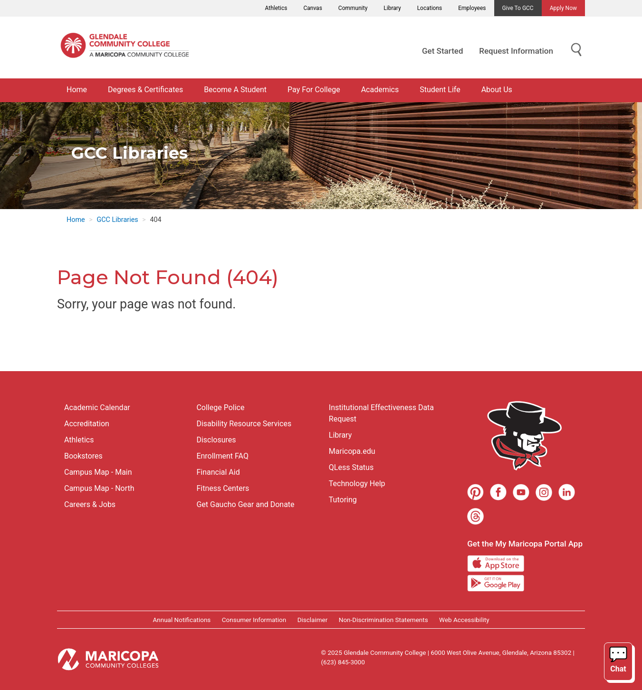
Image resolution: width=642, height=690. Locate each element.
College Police (220, 407)
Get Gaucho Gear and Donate (245, 504)
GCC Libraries (117, 220)
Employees (472, 8)
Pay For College (313, 89)
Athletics (276, 8)
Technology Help (357, 483)
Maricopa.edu (352, 451)
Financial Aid (218, 472)
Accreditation (86, 423)
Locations (429, 8)
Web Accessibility (464, 619)
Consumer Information (254, 619)
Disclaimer (312, 619)
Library (392, 8)
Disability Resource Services (243, 423)
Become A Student (235, 89)
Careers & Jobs (89, 504)
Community (352, 8)
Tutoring (343, 499)
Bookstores (83, 455)
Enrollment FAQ (222, 455)
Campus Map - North (99, 488)
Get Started (442, 51)
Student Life (440, 89)
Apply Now (563, 8)
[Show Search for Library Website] (576, 50)
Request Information (516, 51)
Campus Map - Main (98, 472)
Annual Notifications (182, 619)
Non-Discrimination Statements (383, 619)
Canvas (312, 8)
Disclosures (216, 439)
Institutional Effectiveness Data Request (381, 413)
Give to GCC (518, 8)
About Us (496, 89)
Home (77, 89)
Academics (380, 89)
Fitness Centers (222, 488)
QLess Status (351, 467)
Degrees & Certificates (145, 89)
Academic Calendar (97, 407)
